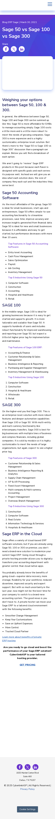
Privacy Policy (27, 789)
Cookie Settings (27, 809)
